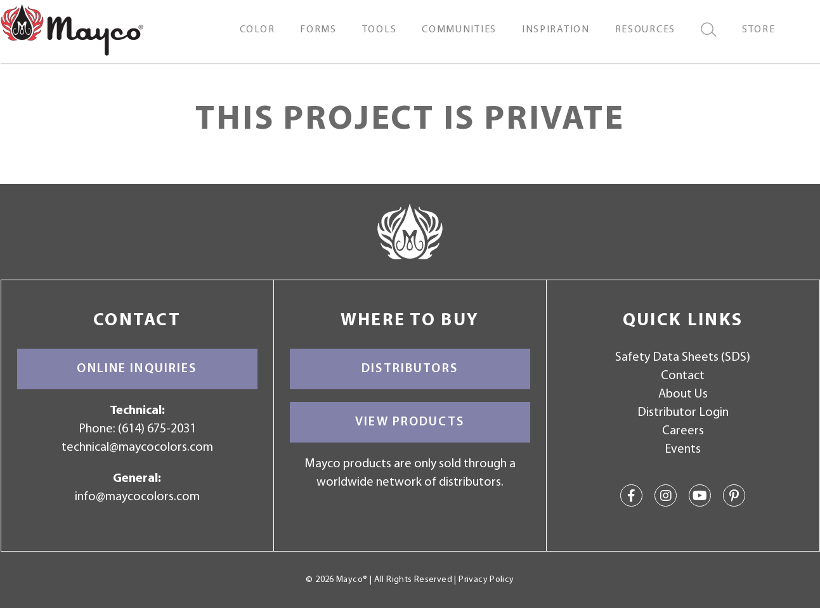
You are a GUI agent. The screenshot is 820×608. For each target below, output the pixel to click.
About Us (683, 394)
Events (683, 449)
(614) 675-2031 (157, 429)
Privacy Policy (486, 580)
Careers (683, 431)
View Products (409, 422)
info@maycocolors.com (137, 497)
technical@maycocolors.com (137, 447)
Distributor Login (683, 412)
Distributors (409, 369)
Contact (683, 376)
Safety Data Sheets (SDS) (682, 357)
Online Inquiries (137, 369)
